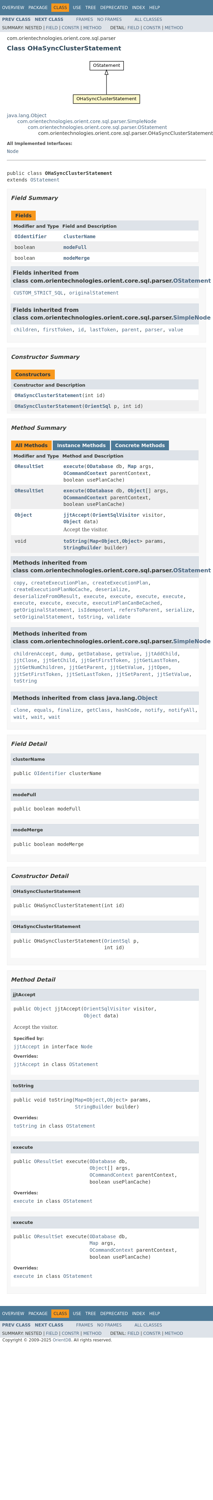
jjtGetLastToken (155, 660)
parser (154, 329)
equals (43, 710)
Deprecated (114, 7)
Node (13, 151)
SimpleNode (192, 317)
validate (118, 617)
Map (132, 466)
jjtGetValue (126, 667)
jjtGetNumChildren (38, 667)
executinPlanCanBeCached (126, 603)
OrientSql (98, 406)
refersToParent (139, 610)
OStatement (44, 180)
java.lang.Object (26, 115)
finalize (68, 710)
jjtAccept (76, 515)
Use (77, 7)
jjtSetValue (173, 674)
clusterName (79, 236)
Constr (70, 27)
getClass (98, 710)
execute (73, 466)
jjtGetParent (86, 667)
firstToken (57, 329)
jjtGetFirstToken (104, 660)
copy (19, 583)
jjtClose (25, 660)
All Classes (148, 19)
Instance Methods (81, 445)
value (176, 329)
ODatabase (100, 466)
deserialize (111, 589)
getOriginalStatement (43, 610)
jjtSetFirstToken (37, 674)
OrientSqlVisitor (116, 515)
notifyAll (182, 710)
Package (38, 7)
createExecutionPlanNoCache (52, 589)
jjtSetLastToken (88, 674)
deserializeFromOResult (46, 596)
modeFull (75, 247)
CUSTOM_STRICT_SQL (38, 293)
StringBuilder (82, 547)
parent (130, 329)
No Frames (109, 19)
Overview (13, 7)
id (81, 329)
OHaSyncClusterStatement (48, 395)
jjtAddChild (161, 653)
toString (75, 541)
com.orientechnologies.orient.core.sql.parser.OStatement (97, 127)
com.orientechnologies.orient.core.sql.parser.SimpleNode (86, 121)
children (25, 329)
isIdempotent (95, 610)
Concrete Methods (140, 445)
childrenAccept (34, 653)
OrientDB (62, 1340)
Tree (90, 7)
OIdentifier (31, 236)
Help (154, 7)
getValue (127, 653)
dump (66, 653)
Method (92, 27)
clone (21, 710)
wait (19, 717)
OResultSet (29, 466)
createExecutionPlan (59, 583)
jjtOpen (158, 667)
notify (154, 710)
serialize (178, 610)
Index (138, 7)
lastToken (103, 329)
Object (136, 490)
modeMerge (76, 258)
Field (52, 27)
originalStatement (94, 293)
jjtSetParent (133, 674)
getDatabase (94, 653)
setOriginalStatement (43, 617)
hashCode (127, 710)
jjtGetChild (59, 660)
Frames (84, 19)
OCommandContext (85, 473)
